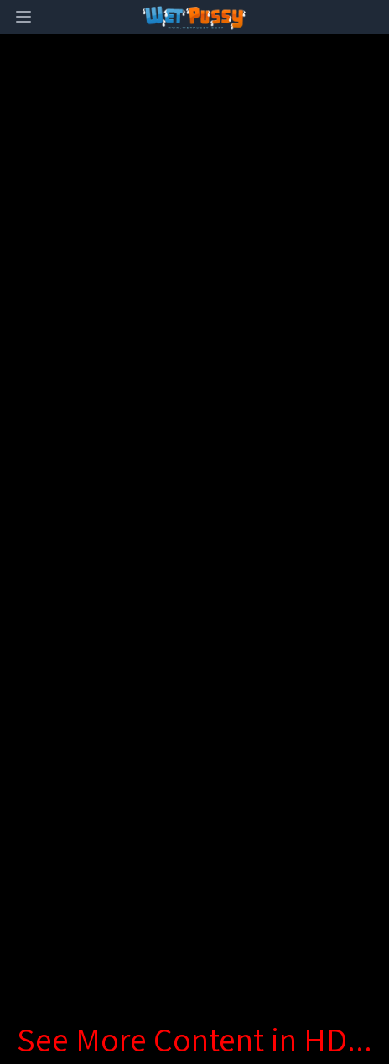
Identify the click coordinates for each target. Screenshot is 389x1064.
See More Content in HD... (194, 1039)
